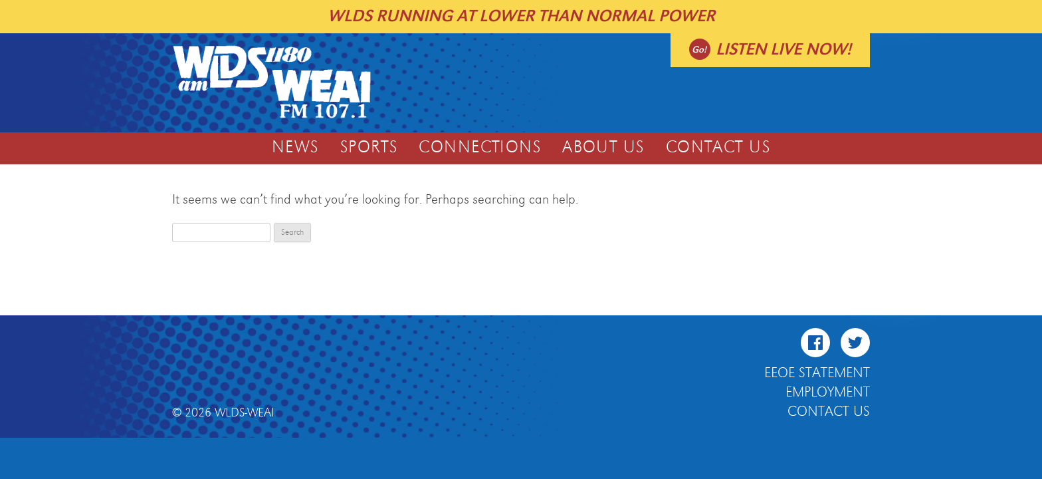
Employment (827, 392)
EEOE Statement (817, 373)
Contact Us (718, 147)
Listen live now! (783, 49)
